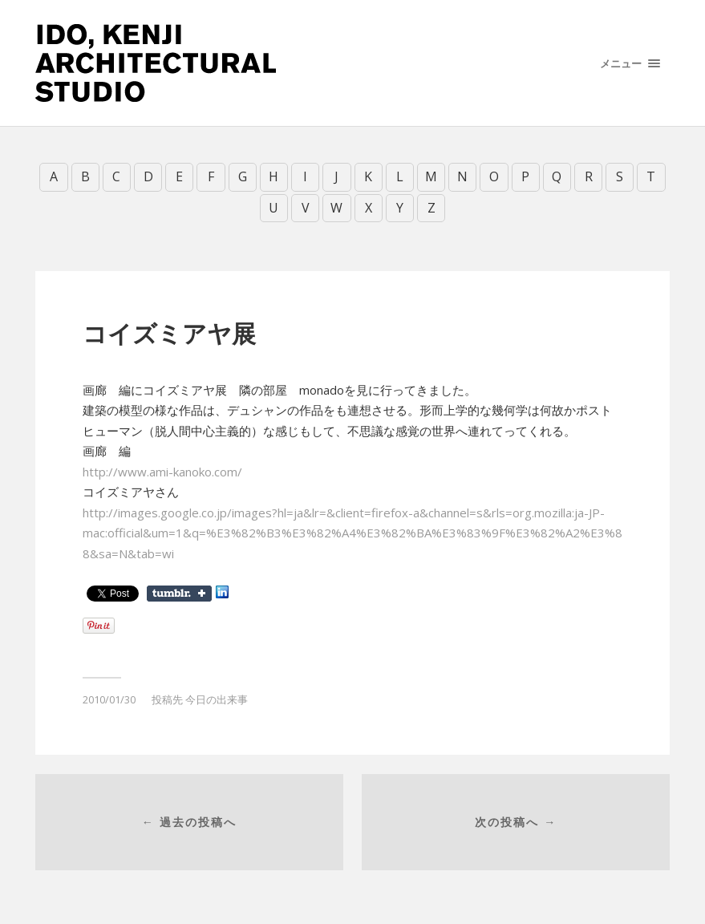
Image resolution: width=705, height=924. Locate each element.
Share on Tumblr (179, 593)
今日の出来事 (216, 698)
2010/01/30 (109, 698)
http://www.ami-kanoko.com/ (162, 471)
